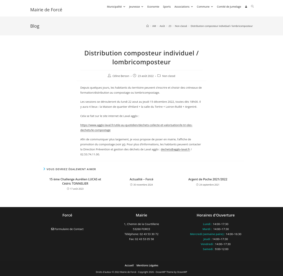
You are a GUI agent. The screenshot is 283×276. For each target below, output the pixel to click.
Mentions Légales (147, 265)
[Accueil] (147, 26)
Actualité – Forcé (141, 179)
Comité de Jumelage (229, 6)
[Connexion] (246, 6)
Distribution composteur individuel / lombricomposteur (222, 26)
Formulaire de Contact (67, 229)
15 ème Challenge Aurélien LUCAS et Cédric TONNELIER (75, 181)
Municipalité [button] (116, 6)
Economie (153, 6)
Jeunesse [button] (136, 6)
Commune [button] (205, 6)
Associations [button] (184, 6)
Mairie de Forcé (46, 9)
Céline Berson (121, 76)
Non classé (168, 76)
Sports (167, 6)
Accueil (129, 265)
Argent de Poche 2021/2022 (207, 179)
